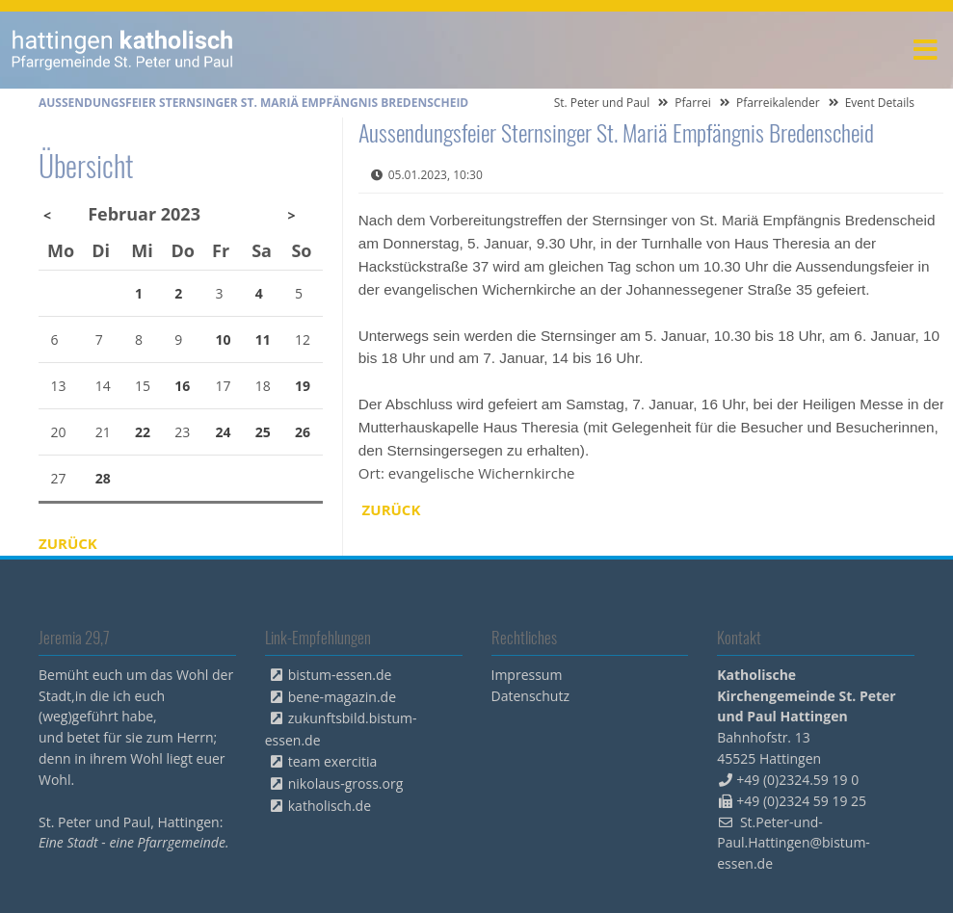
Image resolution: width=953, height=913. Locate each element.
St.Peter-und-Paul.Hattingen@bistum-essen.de (793, 843)
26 (302, 432)
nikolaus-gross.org (346, 783)
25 (263, 432)
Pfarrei (693, 102)
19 (302, 386)
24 (223, 432)
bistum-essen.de (340, 674)
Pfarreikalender (778, 102)
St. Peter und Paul (602, 102)
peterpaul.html (123, 50)
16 (182, 386)
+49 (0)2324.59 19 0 (797, 779)
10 (223, 339)
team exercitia (333, 761)
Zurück (391, 509)
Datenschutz (530, 696)
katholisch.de (329, 805)
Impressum (527, 674)
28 (103, 478)
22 (142, 432)
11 (263, 339)
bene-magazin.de (342, 697)
